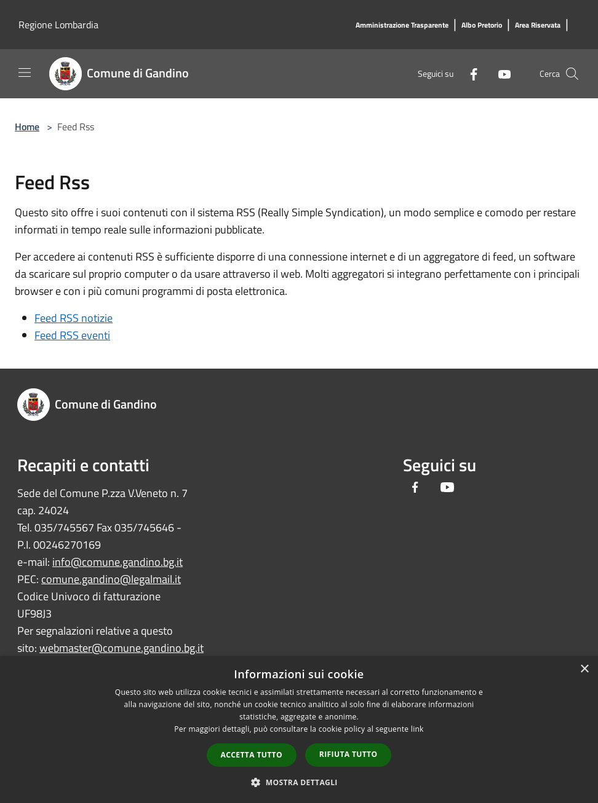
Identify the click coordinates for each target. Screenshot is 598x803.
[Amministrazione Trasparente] (402, 25)
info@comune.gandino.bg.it (117, 562)
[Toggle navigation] (24, 72)
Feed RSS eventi (72, 335)
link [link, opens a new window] (417, 729)
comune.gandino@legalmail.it (111, 579)
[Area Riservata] (537, 25)
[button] (299, 782)
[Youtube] (499, 73)
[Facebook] (468, 73)
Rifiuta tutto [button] (348, 754)
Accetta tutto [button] (251, 755)
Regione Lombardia (58, 24)
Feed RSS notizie (73, 318)
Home (27, 126)
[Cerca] (572, 73)
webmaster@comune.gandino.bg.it (121, 648)
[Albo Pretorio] (481, 25)
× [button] (584, 669)
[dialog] (299, 729)
